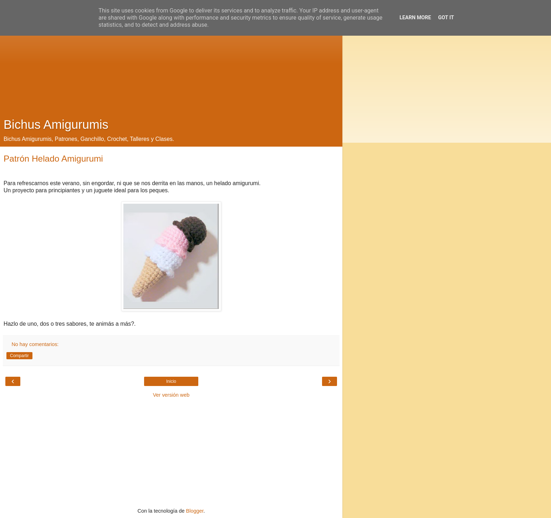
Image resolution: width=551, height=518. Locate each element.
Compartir (19, 355)
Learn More (415, 18)
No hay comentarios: (34, 344)
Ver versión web (171, 395)
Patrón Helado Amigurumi (53, 158)
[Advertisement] (171, 61)
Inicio (171, 381)
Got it (446, 18)
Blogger (195, 511)
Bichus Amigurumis (56, 124)
